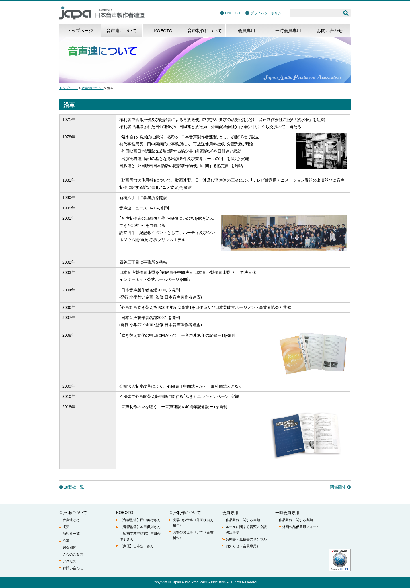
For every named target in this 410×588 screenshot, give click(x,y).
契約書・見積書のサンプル (246, 539)
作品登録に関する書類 (243, 520)
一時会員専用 (288, 30)
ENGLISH (232, 13)
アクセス (69, 561)
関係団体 (338, 487)
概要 (66, 527)
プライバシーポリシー (268, 13)
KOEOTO (163, 30)
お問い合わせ (330, 30)
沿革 (66, 541)
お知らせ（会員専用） (243, 546)
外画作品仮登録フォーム (301, 527)
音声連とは (71, 520)
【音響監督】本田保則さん (140, 527)
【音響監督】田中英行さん (140, 520)
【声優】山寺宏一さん (137, 546)
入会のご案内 (73, 554)
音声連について (121, 30)
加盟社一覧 (74, 487)
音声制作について (205, 30)
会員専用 (246, 30)
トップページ (80, 30)
